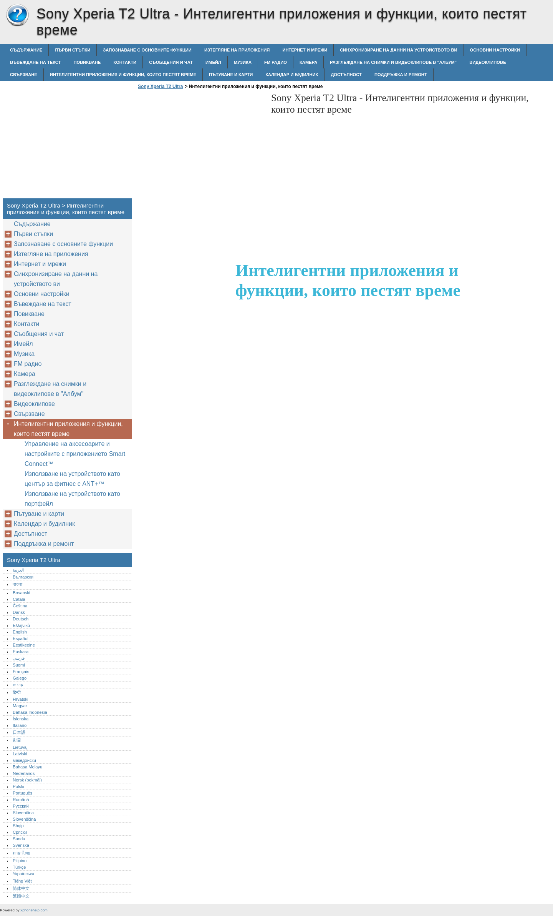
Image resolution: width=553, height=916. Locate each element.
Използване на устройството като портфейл (72, 498)
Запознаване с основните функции (147, 50)
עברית (18, 684)
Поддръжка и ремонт (400, 74)
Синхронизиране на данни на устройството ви (398, 50)
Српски (20, 832)
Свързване (23, 74)
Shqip (18, 825)
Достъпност (346, 74)
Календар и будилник (291, 74)
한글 (17, 740)
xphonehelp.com (33, 910)
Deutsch (20, 619)
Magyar (20, 705)
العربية (18, 570)
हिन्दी (17, 692)
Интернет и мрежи (304, 50)
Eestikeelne (24, 645)
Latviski (20, 753)
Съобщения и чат (171, 62)
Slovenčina (23, 812)
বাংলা (17, 584)
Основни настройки (495, 50)
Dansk (19, 612)
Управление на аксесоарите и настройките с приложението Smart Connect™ (75, 454)
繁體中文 (21, 896)
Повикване (87, 62)
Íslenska (20, 719)
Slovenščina (24, 819)
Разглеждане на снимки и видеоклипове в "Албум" (393, 62)
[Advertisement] (200, 146)
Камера (308, 62)
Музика (243, 62)
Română (21, 799)
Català (19, 599)
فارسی (19, 658)
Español (20, 638)
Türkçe (19, 867)
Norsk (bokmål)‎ (27, 780)
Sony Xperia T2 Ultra (17, 15)
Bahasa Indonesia (30, 712)
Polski (18, 786)
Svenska (21, 845)
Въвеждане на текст (35, 62)
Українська (23, 873)
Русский (21, 806)
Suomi (19, 665)
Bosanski (21, 592)
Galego (19, 678)
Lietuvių (20, 747)
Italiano (19, 725)
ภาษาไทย (21, 853)
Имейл (213, 62)
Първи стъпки (72, 50)
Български (23, 577)
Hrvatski (20, 699)
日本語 (19, 732)
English (20, 632)
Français (21, 671)
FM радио (275, 62)
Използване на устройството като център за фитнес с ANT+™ (72, 478)
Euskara (20, 651)
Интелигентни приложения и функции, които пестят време (123, 74)
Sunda (19, 838)
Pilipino (19, 860)
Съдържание (26, 50)
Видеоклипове (487, 62)
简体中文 (21, 888)
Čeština (20, 605)
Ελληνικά (21, 625)
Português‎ (22, 793)
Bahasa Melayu (27, 767)
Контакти (124, 62)
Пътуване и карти (231, 74)
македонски (24, 760)
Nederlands (24, 773)
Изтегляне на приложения (237, 50)
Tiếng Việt (22, 881)
